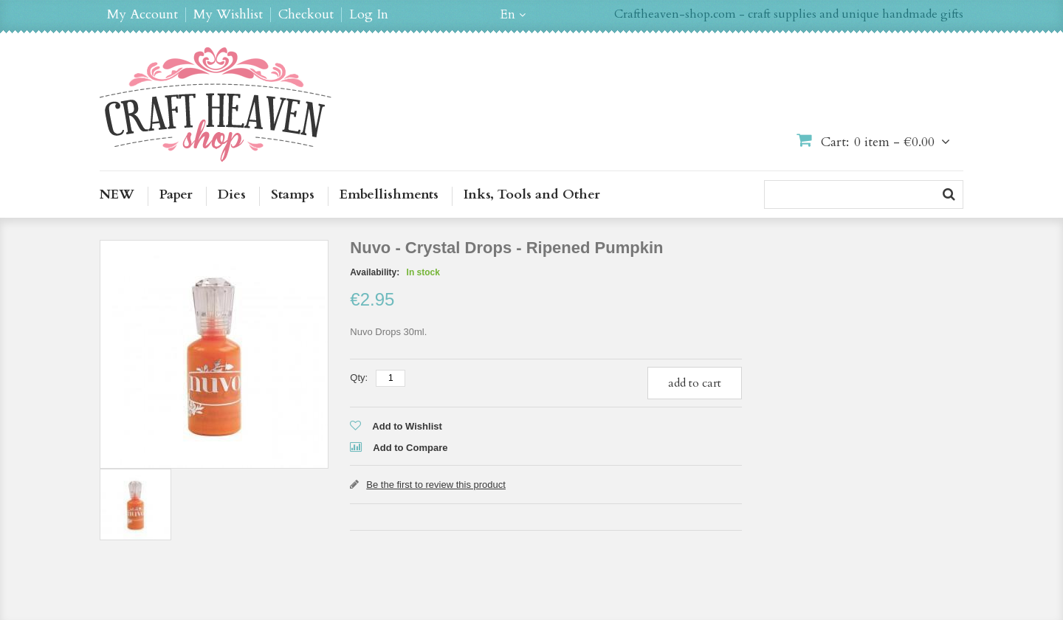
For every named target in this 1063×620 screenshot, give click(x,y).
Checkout (306, 14)
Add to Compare (410, 447)
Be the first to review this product (436, 484)
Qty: (359, 377)
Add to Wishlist (407, 426)
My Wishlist (228, 14)
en (507, 14)
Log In (368, 14)
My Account (142, 14)
